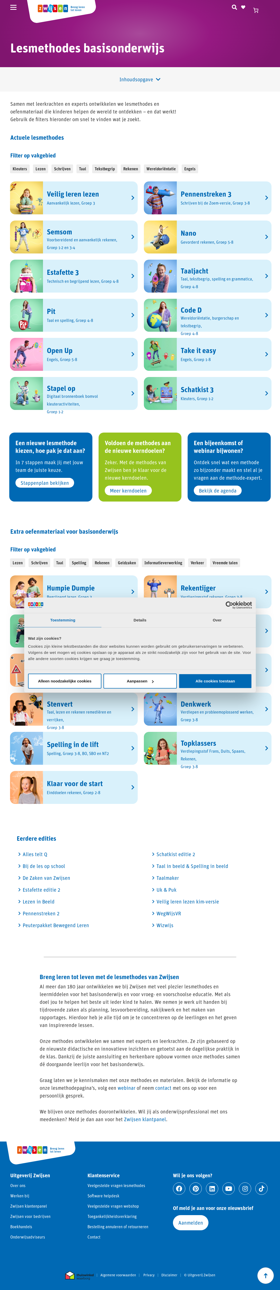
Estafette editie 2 (41, 889)
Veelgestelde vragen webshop (113, 1206)
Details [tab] (140, 620)
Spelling (79, 562)
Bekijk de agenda (218, 490)
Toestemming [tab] (62, 620)
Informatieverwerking (163, 562)
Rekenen (130, 168)
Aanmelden (190, 1222)
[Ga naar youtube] (228, 1188)
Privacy (149, 1275)
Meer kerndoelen (128, 490)
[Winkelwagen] (258, 10)
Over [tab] (217, 620)
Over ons (17, 1185)
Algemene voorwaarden (118, 1275)
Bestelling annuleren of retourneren (117, 1226)
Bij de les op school (44, 866)
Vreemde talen (225, 562)
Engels (190, 168)
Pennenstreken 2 (41, 913)
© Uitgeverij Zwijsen (199, 1275)
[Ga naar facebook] (179, 1188)
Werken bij (19, 1195)
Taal (82, 168)
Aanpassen (140, 681)
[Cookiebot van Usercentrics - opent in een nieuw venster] (229, 605)
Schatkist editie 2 (175, 854)
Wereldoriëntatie (161, 168)
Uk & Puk (166, 889)
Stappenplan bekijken (45, 482)
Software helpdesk (103, 1195)
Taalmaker (167, 877)
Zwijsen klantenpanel (28, 1206)
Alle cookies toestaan (215, 681)
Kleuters (20, 168)
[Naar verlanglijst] (243, 6)
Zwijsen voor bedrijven (30, 1216)
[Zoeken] (234, 6)
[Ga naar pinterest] (195, 1188)
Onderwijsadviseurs (27, 1237)
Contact (93, 1237)
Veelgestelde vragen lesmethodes (116, 1185)
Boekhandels (21, 1226)
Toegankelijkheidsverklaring (112, 1216)
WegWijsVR (168, 913)
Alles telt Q (35, 854)
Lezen (41, 168)
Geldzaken (127, 562)
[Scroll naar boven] (265, 1275)
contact (163, 1087)
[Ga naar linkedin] (212, 1188)
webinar (126, 1087)
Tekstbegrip (105, 168)
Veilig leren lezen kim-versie (187, 901)
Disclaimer (169, 1275)
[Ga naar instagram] (245, 1188)
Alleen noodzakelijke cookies (65, 681)
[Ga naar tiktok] (261, 1188)
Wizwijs (164, 925)
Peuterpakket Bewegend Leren (56, 925)
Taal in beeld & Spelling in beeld (192, 866)
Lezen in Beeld (39, 901)
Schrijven (62, 168)
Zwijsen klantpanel (145, 1119)
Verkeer (197, 562)
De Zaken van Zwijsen (46, 877)
